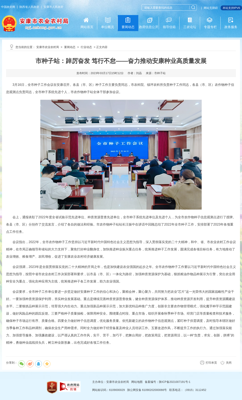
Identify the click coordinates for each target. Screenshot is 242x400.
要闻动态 (69, 47)
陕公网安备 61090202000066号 (147, 390)
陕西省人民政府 (29, 6)
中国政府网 (8, 6)
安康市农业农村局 (47, 47)
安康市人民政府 (53, 6)
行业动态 (86, 47)
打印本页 (211, 362)
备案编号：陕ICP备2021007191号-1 (167, 381)
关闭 (229, 362)
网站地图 (137, 381)
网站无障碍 (211, 7)
